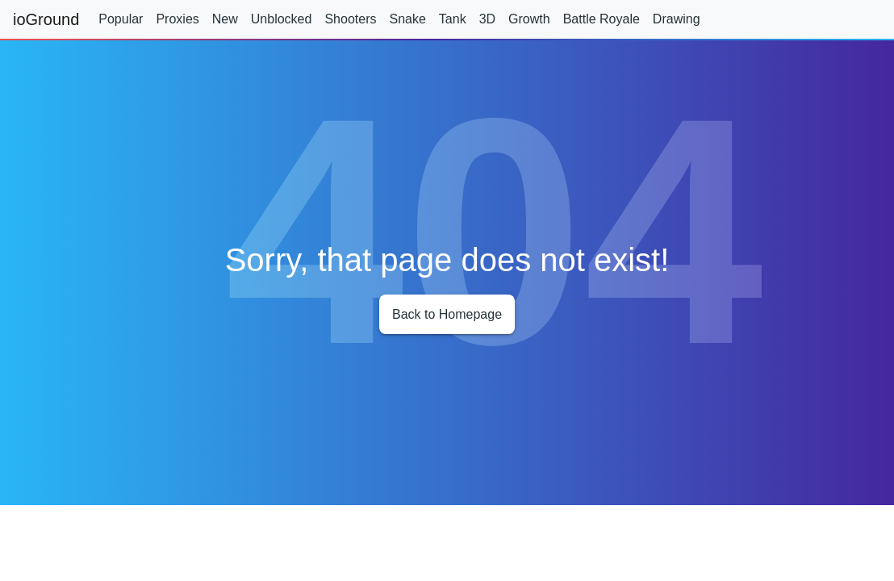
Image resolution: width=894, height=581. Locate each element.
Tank (452, 19)
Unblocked (281, 19)
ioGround (46, 19)
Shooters (350, 19)
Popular (120, 19)
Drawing (676, 19)
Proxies (177, 19)
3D (487, 19)
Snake (407, 19)
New (225, 19)
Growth (529, 19)
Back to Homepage (447, 314)
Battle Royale (601, 19)
